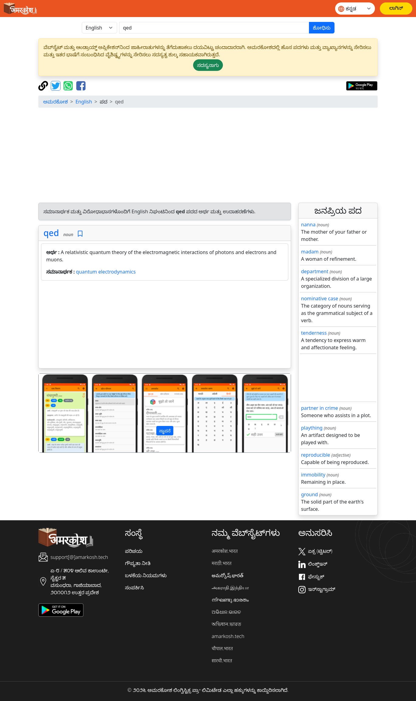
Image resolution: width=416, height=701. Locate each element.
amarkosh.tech (228, 636)
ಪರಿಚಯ (133, 551)
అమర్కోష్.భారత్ (227, 575)
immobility (313, 474)
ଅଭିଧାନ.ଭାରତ (226, 612)
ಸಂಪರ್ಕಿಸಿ (134, 587)
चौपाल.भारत (222, 648)
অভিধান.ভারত (226, 624)
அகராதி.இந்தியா (230, 587)
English (83, 101)
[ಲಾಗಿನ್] (396, 8)
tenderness (314, 333)
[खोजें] (214, 27)
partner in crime (319, 408)
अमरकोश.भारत (225, 551)
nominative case (319, 298)
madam (310, 251)
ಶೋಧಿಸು (322, 27)
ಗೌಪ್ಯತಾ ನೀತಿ (138, 563)
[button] (57, 413)
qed (51, 233)
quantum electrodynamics (106, 271)
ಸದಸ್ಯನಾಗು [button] (208, 65)
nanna (308, 224)
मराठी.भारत (221, 563)
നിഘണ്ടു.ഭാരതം (230, 599)
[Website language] (355, 8)
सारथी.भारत (222, 660)
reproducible (315, 455)
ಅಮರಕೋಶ (55, 101)
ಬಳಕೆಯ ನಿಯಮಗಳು (146, 575)
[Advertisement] (220, 155)
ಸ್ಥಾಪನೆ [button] (165, 431)
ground (309, 494)
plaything (312, 427)
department (314, 271)
